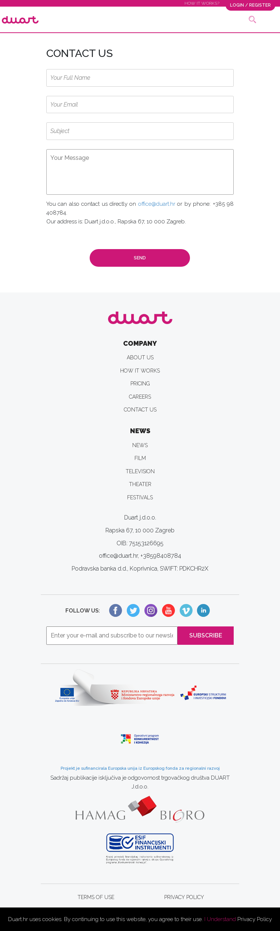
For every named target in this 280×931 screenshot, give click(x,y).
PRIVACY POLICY (184, 897)
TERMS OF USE (96, 897)
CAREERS (140, 397)
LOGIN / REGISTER (250, 5)
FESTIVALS (140, 497)
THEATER (140, 484)
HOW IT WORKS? (201, 3)
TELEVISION (140, 471)
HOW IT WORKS (140, 371)
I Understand (220, 919)
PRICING (140, 384)
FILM (140, 458)
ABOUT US (140, 357)
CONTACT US (140, 410)
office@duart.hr (156, 204)
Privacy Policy (254, 919)
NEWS (140, 445)
